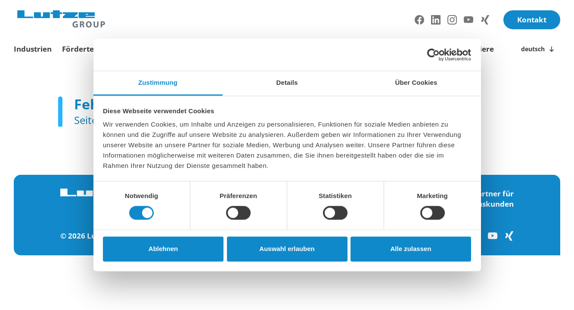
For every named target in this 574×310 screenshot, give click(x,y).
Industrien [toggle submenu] (33, 49)
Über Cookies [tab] (416, 82)
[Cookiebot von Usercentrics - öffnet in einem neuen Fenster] (433, 54)
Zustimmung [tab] (157, 82)
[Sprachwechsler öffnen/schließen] (539, 49)
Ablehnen (163, 248)
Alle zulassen (410, 248)
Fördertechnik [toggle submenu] (88, 49)
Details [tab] (287, 82)
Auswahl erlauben (286, 248)
